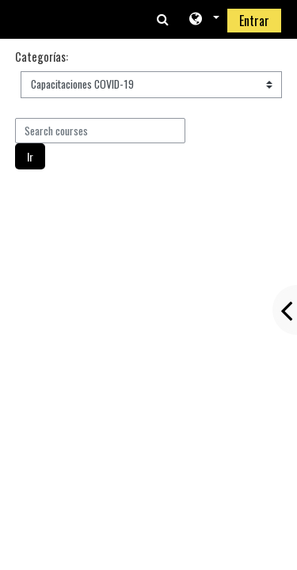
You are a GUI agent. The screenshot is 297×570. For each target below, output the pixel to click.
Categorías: (41, 56)
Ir (30, 156)
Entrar (254, 20)
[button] (203, 19)
